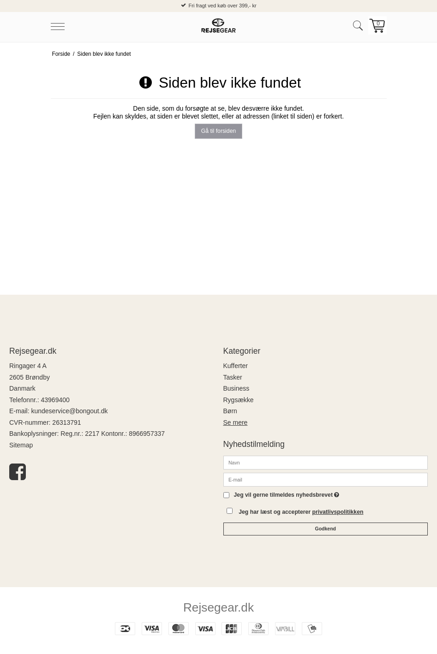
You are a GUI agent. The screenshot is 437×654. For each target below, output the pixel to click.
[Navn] (325, 462)
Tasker (232, 377)
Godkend (325, 528)
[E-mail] (325, 479)
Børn (230, 411)
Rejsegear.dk (218, 607)
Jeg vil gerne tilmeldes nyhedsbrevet (287, 495)
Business (236, 388)
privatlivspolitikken (338, 512)
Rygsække (238, 400)
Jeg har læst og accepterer (301, 512)
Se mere (235, 422)
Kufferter (235, 365)
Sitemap (21, 445)
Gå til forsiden (218, 131)
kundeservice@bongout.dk (69, 411)
